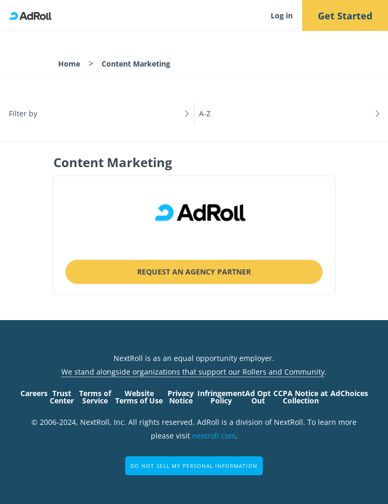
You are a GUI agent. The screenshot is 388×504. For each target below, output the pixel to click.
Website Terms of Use (139, 397)
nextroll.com (214, 436)
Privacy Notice (181, 397)
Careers (34, 393)
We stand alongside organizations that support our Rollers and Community (193, 372)
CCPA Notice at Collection (300, 397)
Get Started (345, 15)
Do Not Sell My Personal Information (194, 465)
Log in (282, 15)
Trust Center (62, 397)
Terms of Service (95, 397)
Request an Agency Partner (194, 272)
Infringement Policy (221, 397)
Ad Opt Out (258, 397)
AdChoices (349, 393)
